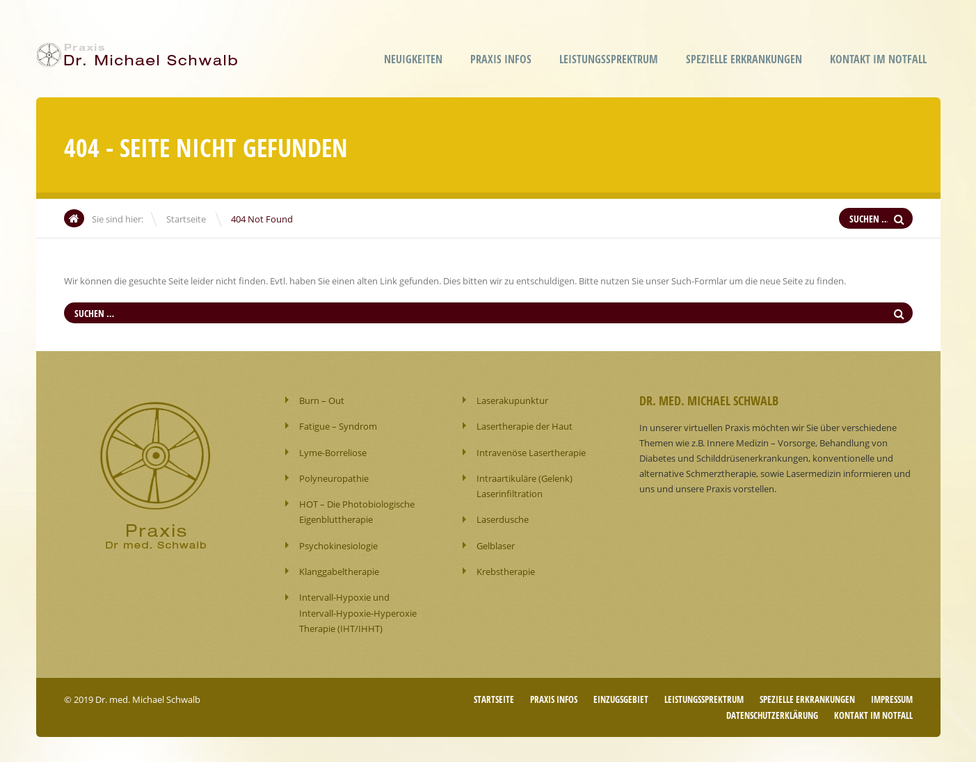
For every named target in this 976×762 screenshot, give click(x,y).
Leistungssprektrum (608, 59)
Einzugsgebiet (620, 697)
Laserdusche (503, 518)
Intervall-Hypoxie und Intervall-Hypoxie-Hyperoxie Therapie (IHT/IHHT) (358, 611)
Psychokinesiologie (338, 544)
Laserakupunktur (512, 400)
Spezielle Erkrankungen (744, 59)
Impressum (892, 697)
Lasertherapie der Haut (525, 426)
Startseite (186, 219)
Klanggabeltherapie (339, 570)
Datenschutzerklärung (772, 712)
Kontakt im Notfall (878, 59)
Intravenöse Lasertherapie (531, 452)
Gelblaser (496, 544)
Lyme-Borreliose (333, 452)
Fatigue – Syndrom (338, 426)
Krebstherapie (506, 570)
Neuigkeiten (413, 59)
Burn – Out (321, 400)
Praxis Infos (500, 59)
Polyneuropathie (334, 477)
